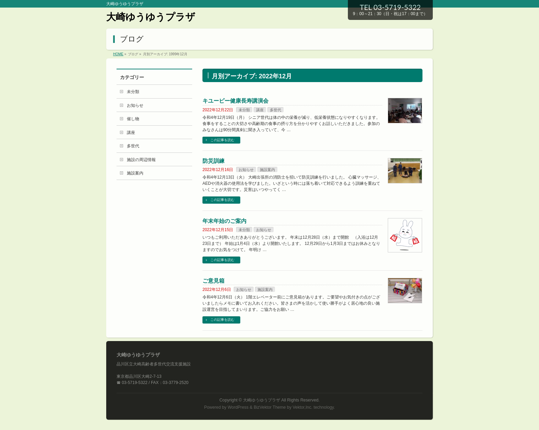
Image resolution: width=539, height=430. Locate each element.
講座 (260, 110)
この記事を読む (222, 140)
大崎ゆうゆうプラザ (150, 17)
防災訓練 (213, 161)
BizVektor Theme (270, 407)
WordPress (238, 407)
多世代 (275, 110)
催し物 (133, 118)
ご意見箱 (213, 281)
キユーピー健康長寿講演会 (235, 101)
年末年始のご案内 (224, 221)
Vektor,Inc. (302, 407)
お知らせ (246, 170)
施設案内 (267, 170)
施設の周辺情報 (141, 159)
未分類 (244, 110)
